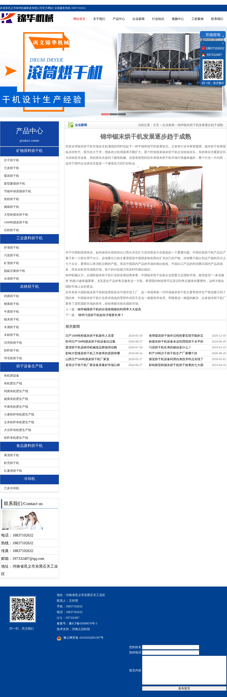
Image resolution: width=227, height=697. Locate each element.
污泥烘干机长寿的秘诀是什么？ (170, 347)
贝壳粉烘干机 (13, 342)
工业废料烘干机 (29, 238)
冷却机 (29, 478)
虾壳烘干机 (11, 463)
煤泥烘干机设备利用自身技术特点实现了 (176, 359)
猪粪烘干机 (11, 303)
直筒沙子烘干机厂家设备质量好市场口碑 (92, 365)
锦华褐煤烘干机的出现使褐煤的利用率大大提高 (109, 309)
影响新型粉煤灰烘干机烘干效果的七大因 (176, 365)
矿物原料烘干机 (29, 151)
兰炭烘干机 (11, 168)
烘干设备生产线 (29, 366)
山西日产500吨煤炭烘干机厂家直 (87, 359)
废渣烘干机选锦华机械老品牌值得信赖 (91, 347)
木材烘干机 (11, 334)
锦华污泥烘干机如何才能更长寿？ (101, 315)
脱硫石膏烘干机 (14, 270)
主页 (156, 125)
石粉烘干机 (11, 230)
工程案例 (197, 18)
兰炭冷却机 (11, 488)
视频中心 (178, 18)
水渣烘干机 (11, 278)
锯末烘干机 (11, 319)
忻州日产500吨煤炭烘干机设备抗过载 (90, 341)
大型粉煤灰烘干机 (16, 214)
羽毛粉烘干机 (13, 358)
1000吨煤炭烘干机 (16, 222)
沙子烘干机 (11, 160)
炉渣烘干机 (11, 247)
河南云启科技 (81, 629)
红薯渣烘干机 (13, 470)
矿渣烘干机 (11, 263)
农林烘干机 (29, 286)
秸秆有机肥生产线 (16, 437)
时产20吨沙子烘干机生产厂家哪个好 (173, 353)
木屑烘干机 (11, 327)
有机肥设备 (11, 375)
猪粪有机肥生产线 (16, 399)
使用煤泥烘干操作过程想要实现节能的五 (176, 335)
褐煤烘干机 (11, 206)
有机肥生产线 (13, 383)
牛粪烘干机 (11, 311)
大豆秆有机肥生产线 (17, 430)
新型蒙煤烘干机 (14, 183)
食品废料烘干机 (29, 446)
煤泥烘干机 (11, 175)
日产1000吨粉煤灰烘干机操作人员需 (89, 335)
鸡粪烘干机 (11, 296)
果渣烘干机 (11, 455)
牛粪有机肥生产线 (16, 406)
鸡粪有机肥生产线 (16, 391)
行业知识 (158, 18)
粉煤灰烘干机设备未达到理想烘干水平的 (176, 341)
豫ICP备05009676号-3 (83, 623)
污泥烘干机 (11, 255)
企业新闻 (138, 18)
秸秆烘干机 (11, 350)
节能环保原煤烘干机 (17, 191)
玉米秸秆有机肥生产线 (19, 422)
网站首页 (79, 18)
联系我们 (217, 18)
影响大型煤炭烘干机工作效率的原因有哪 (92, 353)
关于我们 (99, 18)
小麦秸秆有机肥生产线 (19, 414)
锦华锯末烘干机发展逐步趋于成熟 (200, 125)
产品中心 (119, 18)
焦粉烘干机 (11, 199)
